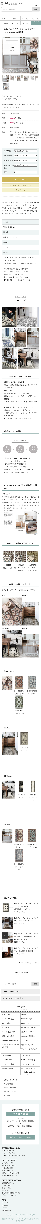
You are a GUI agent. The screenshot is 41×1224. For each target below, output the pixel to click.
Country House (8, 1055)
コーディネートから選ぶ (11, 991)
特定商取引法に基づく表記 (11, 1193)
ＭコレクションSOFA (28, 1027)
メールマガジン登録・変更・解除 (13, 1155)
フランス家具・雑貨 (8, 1032)
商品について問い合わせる (20, 185)
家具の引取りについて (10, 1091)
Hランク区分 (14, 127)
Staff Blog (5, 1208)
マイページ (20, 190)
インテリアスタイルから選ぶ (12, 998)
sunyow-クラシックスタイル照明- (10, 1046)
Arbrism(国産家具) (28, 1036)
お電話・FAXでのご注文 (10, 1175)
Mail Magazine (6, 1210)
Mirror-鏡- (25, 23)
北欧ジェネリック (27, 1045)
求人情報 (6, 1095)
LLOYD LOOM (7, 1060)
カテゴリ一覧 (36, 21)
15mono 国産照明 (8, 1068)
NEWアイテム (5, 18)
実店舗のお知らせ (8, 1183)
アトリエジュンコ (27, 1055)
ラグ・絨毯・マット (28, 1068)
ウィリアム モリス (27, 1064)
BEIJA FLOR (15, 23)
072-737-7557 (20, 1114)
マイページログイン (9, 1153)
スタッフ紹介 (6, 1185)
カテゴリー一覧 (7, 1163)
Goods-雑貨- (5, 23)
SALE (3, 1073)
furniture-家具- (25, 18)
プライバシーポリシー (9, 1195)
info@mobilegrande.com (20, 1137)
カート (36, 4)
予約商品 (15, 18)
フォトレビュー (7, 1188)
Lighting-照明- (35, 18)
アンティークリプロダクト (29, 1050)
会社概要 (5, 1190)
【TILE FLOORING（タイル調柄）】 (17, 458)
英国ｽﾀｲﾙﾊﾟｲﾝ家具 (8, 1036)
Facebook (5, 1203)
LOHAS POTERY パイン (10, 1040)
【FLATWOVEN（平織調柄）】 (15, 464)
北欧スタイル (25, 1040)
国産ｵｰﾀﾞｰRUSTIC (27, 1032)
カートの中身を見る (9, 1150)
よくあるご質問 (7, 1168)
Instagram (5, 1205)
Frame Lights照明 (28, 1060)
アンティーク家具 (8, 1064)
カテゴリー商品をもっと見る (28, 963)
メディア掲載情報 (9, 1088)
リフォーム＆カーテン (10, 1080)
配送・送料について (9, 1170)
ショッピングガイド (9, 1165)
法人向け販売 (7, 1084)
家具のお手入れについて (10, 1173)
